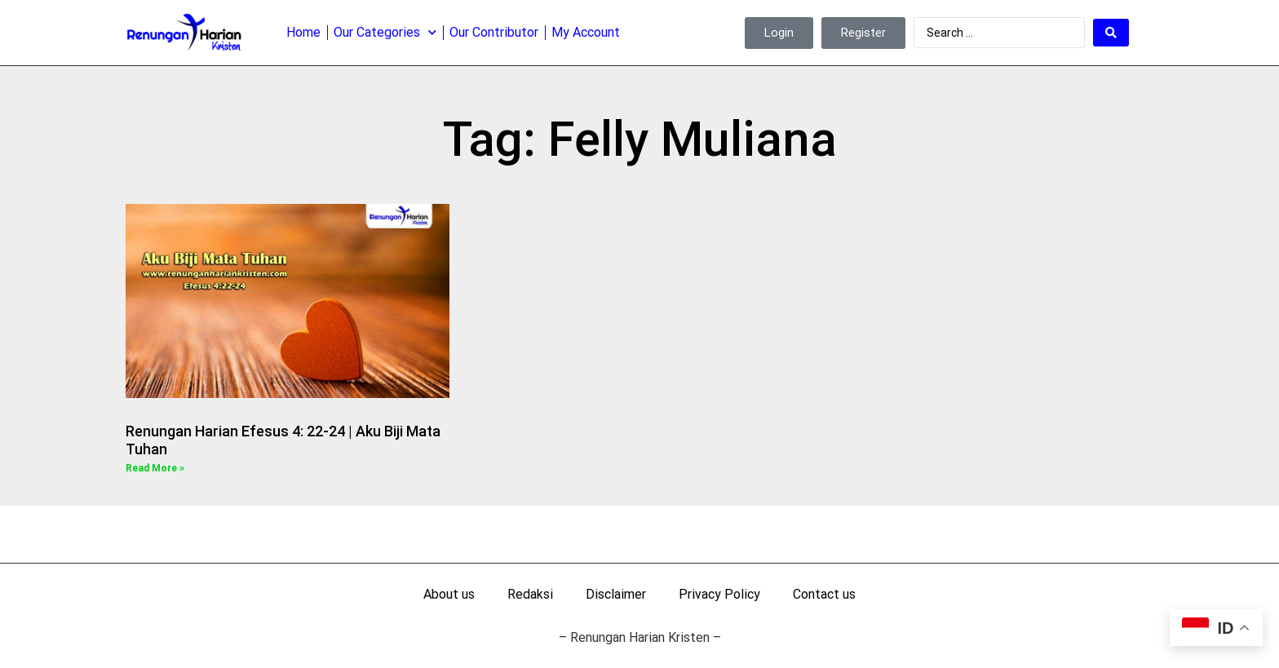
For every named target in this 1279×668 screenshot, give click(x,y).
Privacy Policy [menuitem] (719, 594)
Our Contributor (493, 32)
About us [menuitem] (449, 594)
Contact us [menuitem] (824, 594)
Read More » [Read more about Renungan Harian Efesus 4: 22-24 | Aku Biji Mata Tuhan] (155, 468)
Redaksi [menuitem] (530, 594)
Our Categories (385, 32)
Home (303, 32)
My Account (585, 32)
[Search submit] (1111, 32)
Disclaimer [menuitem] (616, 594)
